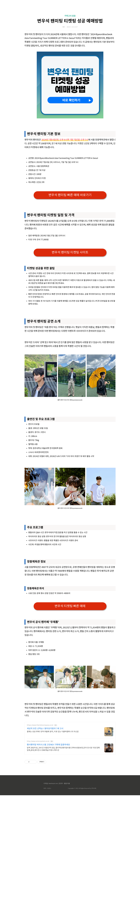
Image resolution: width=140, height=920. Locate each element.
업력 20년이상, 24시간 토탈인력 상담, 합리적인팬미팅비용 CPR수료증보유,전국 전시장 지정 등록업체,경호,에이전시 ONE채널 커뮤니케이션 (63, 811)
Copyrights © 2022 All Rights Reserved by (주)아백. (82, 850)
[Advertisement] (70, 352)
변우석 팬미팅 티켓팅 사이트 (70, 252)
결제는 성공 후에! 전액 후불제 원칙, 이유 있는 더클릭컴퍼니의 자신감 (53, 794)
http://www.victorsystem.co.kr (38, 804)
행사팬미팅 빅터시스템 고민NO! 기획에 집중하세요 (48, 807)
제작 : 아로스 (47, 850)
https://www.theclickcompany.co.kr (40, 787)
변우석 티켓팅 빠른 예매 (70, 637)
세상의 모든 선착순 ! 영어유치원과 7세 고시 (45, 791)
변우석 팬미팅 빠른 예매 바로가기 (70, 195)
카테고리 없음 (70, 16)
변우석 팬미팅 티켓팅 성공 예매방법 (70, 21)
